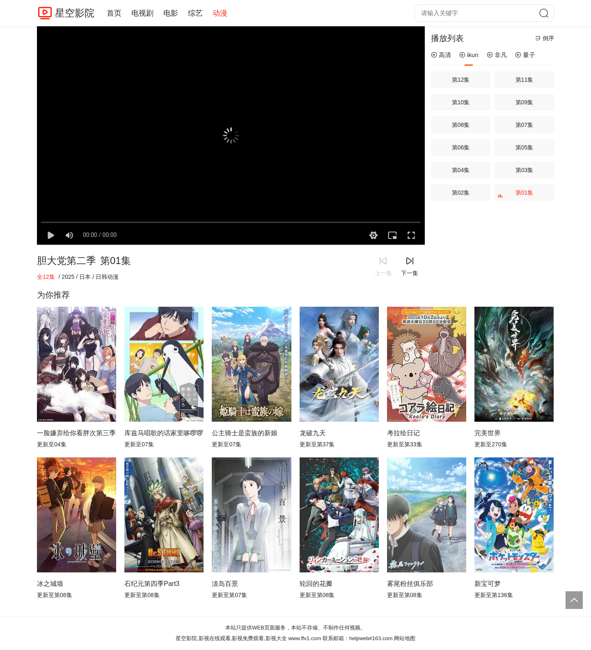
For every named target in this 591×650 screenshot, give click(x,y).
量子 (525, 54)
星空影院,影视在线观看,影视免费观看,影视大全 (231, 638)
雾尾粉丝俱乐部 (410, 583)
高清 (441, 54)
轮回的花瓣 (316, 583)
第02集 (461, 192)
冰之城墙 (50, 583)
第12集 (461, 79)
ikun (469, 54)
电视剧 (142, 13)
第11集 (524, 79)
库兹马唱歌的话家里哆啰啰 (163, 433)
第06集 (461, 147)
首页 (114, 13)
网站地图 (404, 638)
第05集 (524, 147)
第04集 (461, 170)
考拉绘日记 (403, 433)
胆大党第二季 (66, 260)
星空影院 (74, 12)
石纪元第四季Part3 (151, 583)
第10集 (461, 102)
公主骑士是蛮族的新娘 (244, 433)
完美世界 (487, 433)
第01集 (516, 195)
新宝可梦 (487, 583)
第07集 (524, 125)
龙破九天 (313, 433)
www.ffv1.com (304, 638)
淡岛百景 (225, 583)
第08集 (461, 125)
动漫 (220, 13)
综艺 (195, 13)
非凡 (497, 54)
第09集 (524, 102)
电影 (170, 13)
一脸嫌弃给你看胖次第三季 (76, 433)
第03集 (524, 170)
